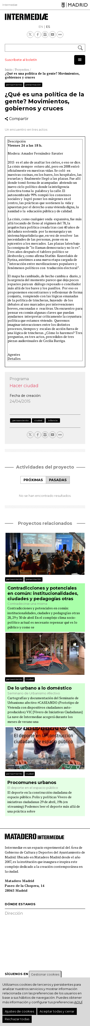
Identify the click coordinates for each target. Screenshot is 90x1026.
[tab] (33, 480)
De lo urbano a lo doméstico (39, 688)
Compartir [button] (19, 119)
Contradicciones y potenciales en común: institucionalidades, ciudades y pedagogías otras (42, 593)
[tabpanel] (45, 491)
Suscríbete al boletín (21, 60)
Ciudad (38, 420)
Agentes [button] (14, 355)
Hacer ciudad (24, 385)
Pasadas (58, 480)
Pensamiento (14, 84)
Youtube (52, 34)
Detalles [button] (14, 359)
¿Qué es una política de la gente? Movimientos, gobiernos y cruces (42, 75)
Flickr (60, 34)
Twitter (30, 34)
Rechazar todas (17, 1019)
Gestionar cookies (45, 974)
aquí (78, 1002)
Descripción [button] (17, 141)
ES (48, 26)
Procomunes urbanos (31, 782)
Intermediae (26, 17)
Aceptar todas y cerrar (57, 1011)
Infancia (53, 420)
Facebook (37, 34)
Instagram (45, 34)
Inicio (8, 69)
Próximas (33, 480)
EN (41, 26)
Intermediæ (9, 4)
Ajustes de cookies (19, 1011)
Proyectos (22, 69)
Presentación (33, 84)
